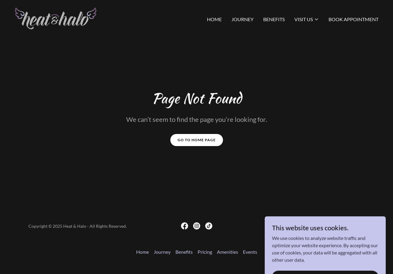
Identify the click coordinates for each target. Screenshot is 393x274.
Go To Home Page (197, 140)
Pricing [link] (205, 252)
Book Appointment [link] (353, 19)
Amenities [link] (227, 252)
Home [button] (142, 252)
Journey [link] (242, 19)
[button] (306, 19)
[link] (56, 18)
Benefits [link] (274, 19)
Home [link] (214, 19)
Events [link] (250, 252)
